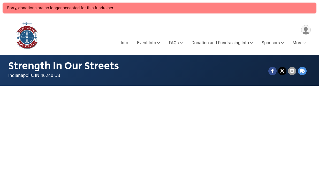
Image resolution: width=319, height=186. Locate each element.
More (297, 42)
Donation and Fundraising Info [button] (220, 42)
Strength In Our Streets (63, 65)
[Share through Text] (302, 71)
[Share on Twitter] (282, 71)
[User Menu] (306, 30)
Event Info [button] (146, 42)
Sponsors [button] (271, 42)
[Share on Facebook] (272, 71)
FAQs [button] (174, 42)
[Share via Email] (292, 71)
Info (124, 42)
